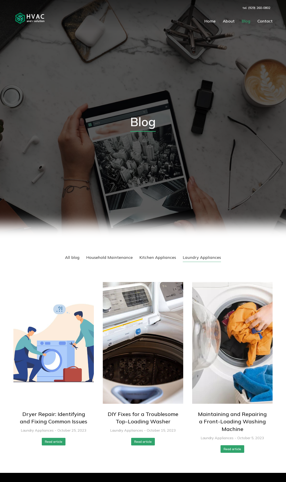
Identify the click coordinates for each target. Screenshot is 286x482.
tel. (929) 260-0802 (256, 8)
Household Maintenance (109, 257)
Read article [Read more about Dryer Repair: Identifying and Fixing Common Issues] (53, 442)
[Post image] (53, 343)
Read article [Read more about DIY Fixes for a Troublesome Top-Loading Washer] (143, 442)
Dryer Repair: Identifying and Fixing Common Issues (53, 418)
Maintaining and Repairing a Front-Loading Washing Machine (232, 421)
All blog (72, 257)
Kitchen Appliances (157, 257)
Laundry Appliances (202, 257)
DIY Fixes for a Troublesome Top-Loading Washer (143, 418)
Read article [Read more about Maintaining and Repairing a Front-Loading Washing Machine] (232, 449)
